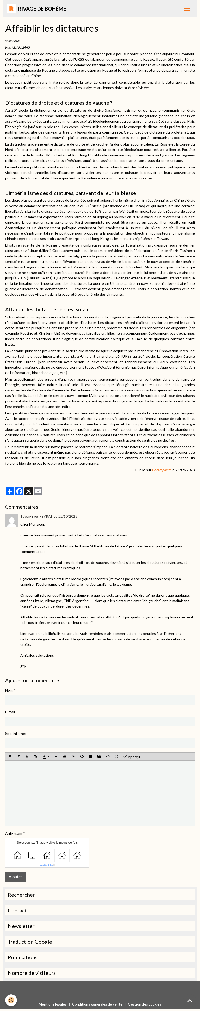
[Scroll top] (189, 1000)
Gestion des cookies (144, 1004)
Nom (9, 690)
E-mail (10, 712)
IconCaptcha (46, 865)
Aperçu (131, 756)
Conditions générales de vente (97, 1004)
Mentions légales (53, 1004)
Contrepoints (162, 469)
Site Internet (16, 733)
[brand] (36, 8)
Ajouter (15, 876)
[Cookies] (11, 1000)
